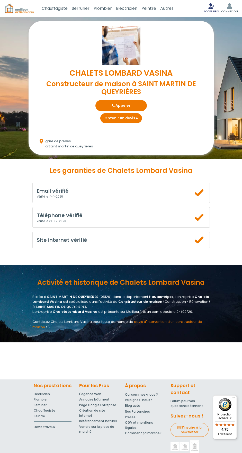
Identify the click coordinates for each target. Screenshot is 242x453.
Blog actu (132, 405)
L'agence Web (90, 394)
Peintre (148, 8)
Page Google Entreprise (97, 405)
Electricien (126, 8)
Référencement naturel (98, 421)
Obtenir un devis (121, 118)
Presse (130, 417)
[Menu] (234, 398)
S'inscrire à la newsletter (189, 429)
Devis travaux (44, 427)
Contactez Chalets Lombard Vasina (62, 321)
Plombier (103, 8)
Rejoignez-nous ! (138, 400)
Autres (167, 8)
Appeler (121, 105)
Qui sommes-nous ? (141, 394)
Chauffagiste (55, 8)
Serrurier (80, 8)
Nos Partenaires (137, 411)
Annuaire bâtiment (94, 399)
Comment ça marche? (143, 433)
